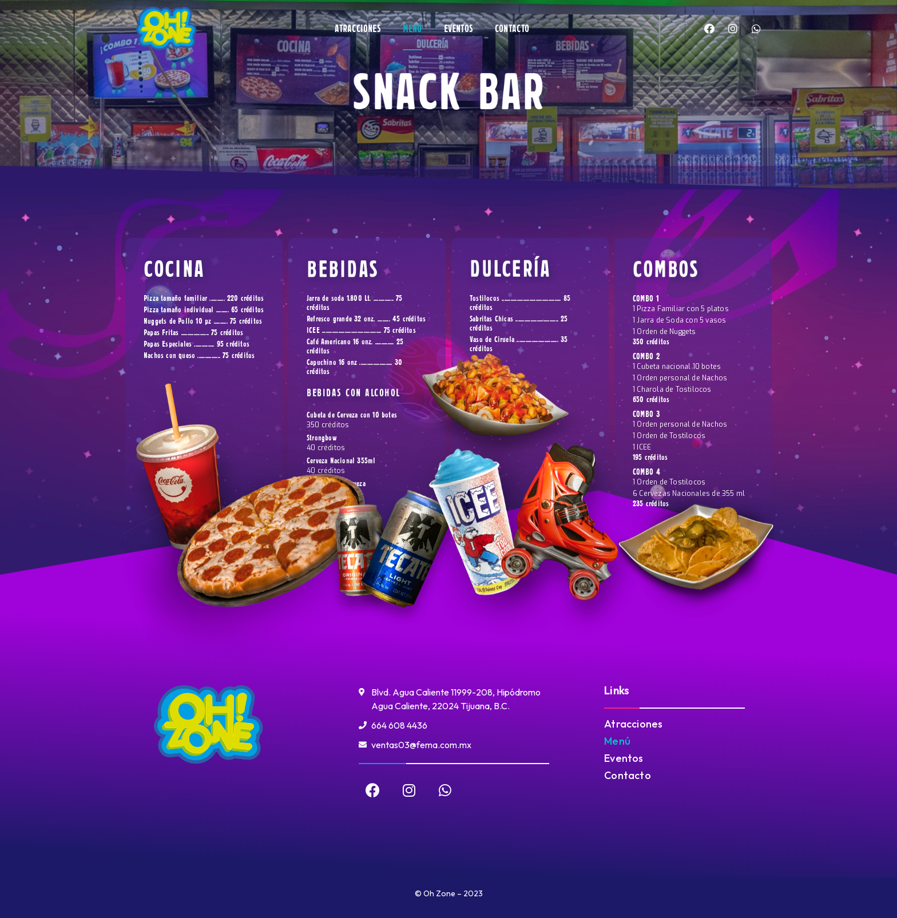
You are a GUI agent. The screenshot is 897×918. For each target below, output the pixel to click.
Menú (412, 28)
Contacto (512, 28)
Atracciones (358, 28)
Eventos (458, 28)
